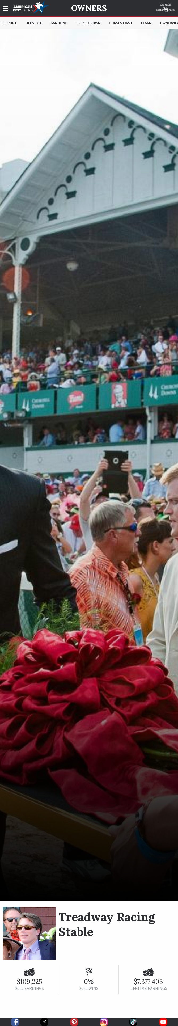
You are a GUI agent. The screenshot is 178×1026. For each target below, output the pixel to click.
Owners (89, 8)
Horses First (121, 22)
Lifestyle (33, 22)
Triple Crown (88, 22)
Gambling (58, 22)
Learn (146, 22)
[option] (89, 465)
